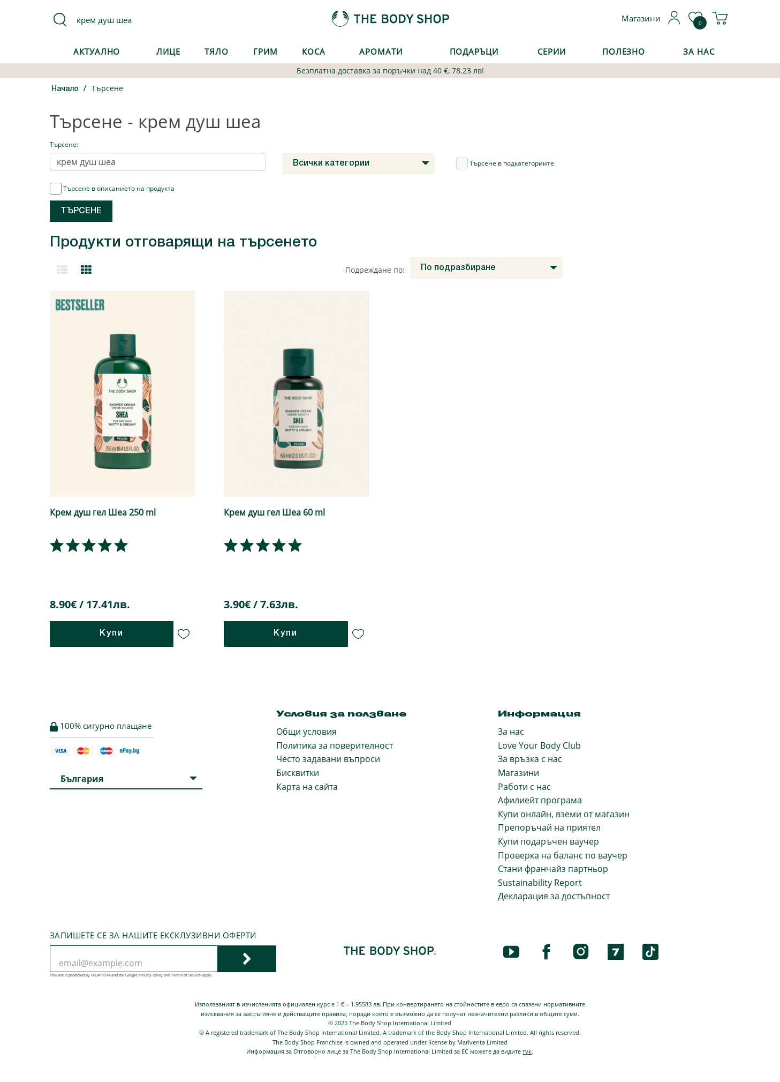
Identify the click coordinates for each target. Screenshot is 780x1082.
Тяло (217, 51)
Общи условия (306, 731)
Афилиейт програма (540, 800)
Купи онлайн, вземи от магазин (564, 814)
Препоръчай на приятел (549, 827)
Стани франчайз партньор (553, 869)
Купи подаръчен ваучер (548, 841)
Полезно (623, 51)
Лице (168, 51)
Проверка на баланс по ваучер (562, 855)
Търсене (107, 88)
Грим (265, 51)
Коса (313, 51)
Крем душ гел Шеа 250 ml (103, 512)
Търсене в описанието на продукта (112, 189)
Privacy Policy (151, 975)
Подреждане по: (375, 270)
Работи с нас (524, 787)
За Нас (698, 51)
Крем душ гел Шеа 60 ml (274, 512)
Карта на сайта (307, 787)
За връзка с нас (530, 759)
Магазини (518, 773)
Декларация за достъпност (554, 896)
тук (527, 1051)
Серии (551, 51)
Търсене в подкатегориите (505, 163)
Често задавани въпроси (328, 759)
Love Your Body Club (539, 745)
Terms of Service (186, 975)
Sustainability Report (540, 883)
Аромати (380, 51)
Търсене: (64, 144)
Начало (65, 89)
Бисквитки (297, 773)
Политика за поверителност (334, 745)
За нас (511, 731)
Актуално (96, 51)
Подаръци (474, 51)
